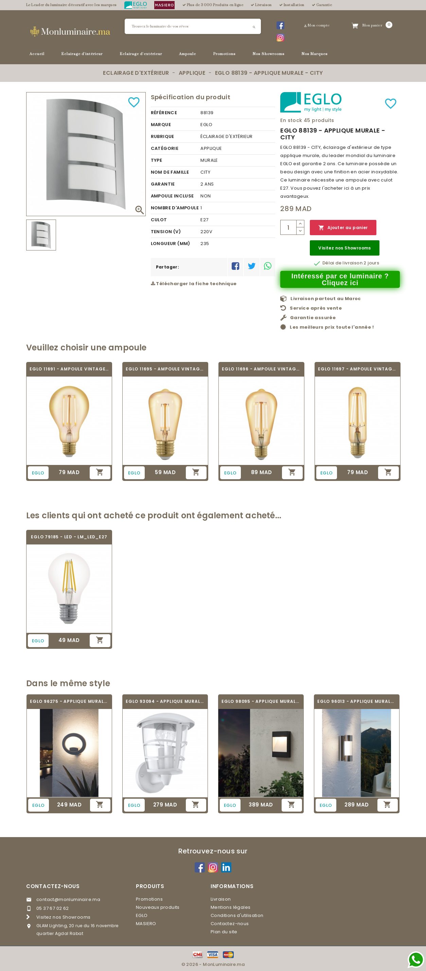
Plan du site (224, 932)
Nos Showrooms (269, 54)
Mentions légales (230, 907)
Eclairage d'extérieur (141, 54)
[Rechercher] (193, 26)
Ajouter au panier (343, 228)
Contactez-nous (53, 886)
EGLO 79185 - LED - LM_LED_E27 (69, 537)
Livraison (221, 899)
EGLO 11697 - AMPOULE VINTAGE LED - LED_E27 (357, 369)
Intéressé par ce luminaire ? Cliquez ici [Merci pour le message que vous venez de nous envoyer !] (340, 279)
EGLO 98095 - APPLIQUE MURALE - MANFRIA (260, 701)
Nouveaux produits (158, 907)
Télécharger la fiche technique (194, 283)
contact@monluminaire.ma (68, 899)
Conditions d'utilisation (237, 915)
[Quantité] (288, 227)
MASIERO (146, 923)
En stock (291, 120)
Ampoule (187, 54)
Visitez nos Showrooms (344, 248)
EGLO (142, 915)
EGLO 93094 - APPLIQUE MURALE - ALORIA (165, 701)
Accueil (37, 54)
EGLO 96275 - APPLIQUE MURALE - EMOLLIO (69, 701)
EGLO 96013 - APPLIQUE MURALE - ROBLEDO (356, 701)
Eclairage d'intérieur (82, 54)
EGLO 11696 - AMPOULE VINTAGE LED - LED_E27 (261, 369)
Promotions (224, 54)
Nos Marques (315, 54)
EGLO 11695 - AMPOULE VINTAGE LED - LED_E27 (165, 369)
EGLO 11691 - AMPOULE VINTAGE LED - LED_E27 (69, 369)
